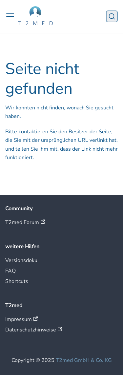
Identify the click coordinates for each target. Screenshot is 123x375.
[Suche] (112, 16)
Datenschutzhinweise (33, 329)
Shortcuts (16, 281)
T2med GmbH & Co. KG (84, 360)
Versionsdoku (21, 260)
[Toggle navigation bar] (10, 16)
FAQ (10, 270)
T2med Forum (25, 222)
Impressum (21, 319)
